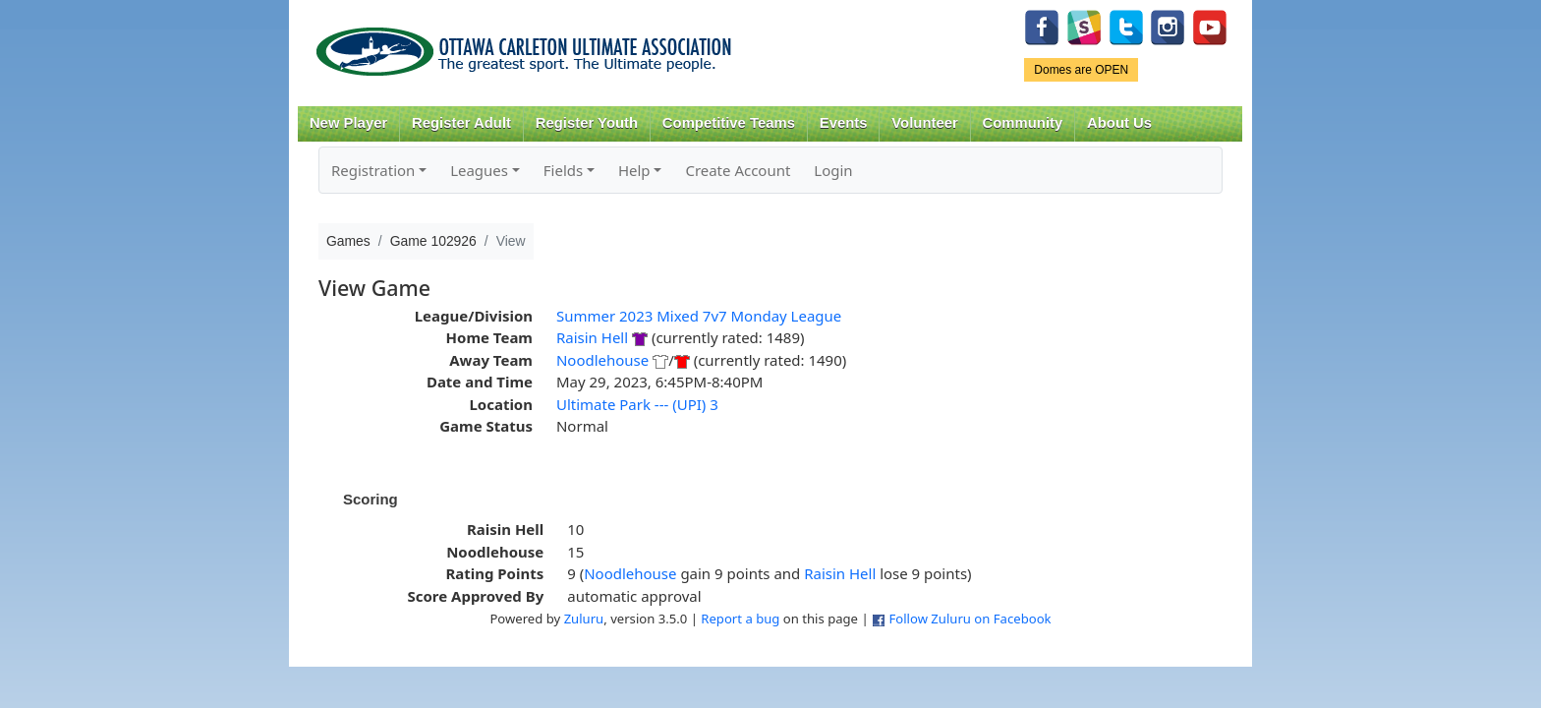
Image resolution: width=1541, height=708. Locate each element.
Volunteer (924, 123)
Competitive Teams (728, 123)
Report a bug (740, 618)
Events (844, 123)
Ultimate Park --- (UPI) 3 (637, 404)
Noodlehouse (602, 360)
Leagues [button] (479, 170)
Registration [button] (373, 170)
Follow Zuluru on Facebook (969, 618)
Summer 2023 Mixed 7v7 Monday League (698, 315)
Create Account (737, 170)
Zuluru (584, 618)
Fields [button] (563, 170)
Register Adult (461, 123)
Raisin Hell (592, 337)
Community (1023, 123)
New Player (348, 123)
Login (833, 170)
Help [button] (634, 170)
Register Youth (587, 123)
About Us (1119, 123)
